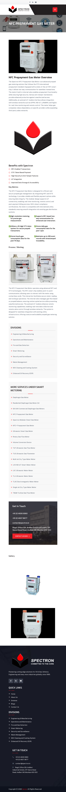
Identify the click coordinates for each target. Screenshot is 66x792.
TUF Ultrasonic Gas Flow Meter (24, 448)
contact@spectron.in (20, 523)
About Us (14, 697)
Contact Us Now (22, 536)
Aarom (24, 789)
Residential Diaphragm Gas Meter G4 (26, 403)
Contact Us (15, 707)
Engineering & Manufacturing (23, 334)
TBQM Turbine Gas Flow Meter (24, 493)
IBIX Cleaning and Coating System (25, 368)
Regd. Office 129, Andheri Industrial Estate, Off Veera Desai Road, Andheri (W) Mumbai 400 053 (31, 529)
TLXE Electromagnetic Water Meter (26, 482)
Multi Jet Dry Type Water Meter (24, 459)
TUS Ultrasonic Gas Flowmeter (24, 454)
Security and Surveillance (22, 356)
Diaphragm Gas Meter (21, 397)
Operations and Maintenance (23, 340)
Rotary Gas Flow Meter (21, 437)
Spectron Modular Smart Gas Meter (26, 420)
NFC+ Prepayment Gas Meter (23, 425)
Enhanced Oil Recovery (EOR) (23, 373)
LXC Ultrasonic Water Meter (23, 470)
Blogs (13, 704)
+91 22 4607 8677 (19, 518)
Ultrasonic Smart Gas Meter (23, 431)
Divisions (14, 700)
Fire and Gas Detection (21, 345)
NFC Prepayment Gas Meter (23, 414)
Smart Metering (18, 351)
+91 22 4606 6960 (20, 513)
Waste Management (20, 362)
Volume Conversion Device (22, 442)
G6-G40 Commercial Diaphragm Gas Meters (28, 409)
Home (13, 694)
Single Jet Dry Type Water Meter (24, 487)
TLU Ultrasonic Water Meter (23, 476)
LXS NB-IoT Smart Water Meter (24, 465)
